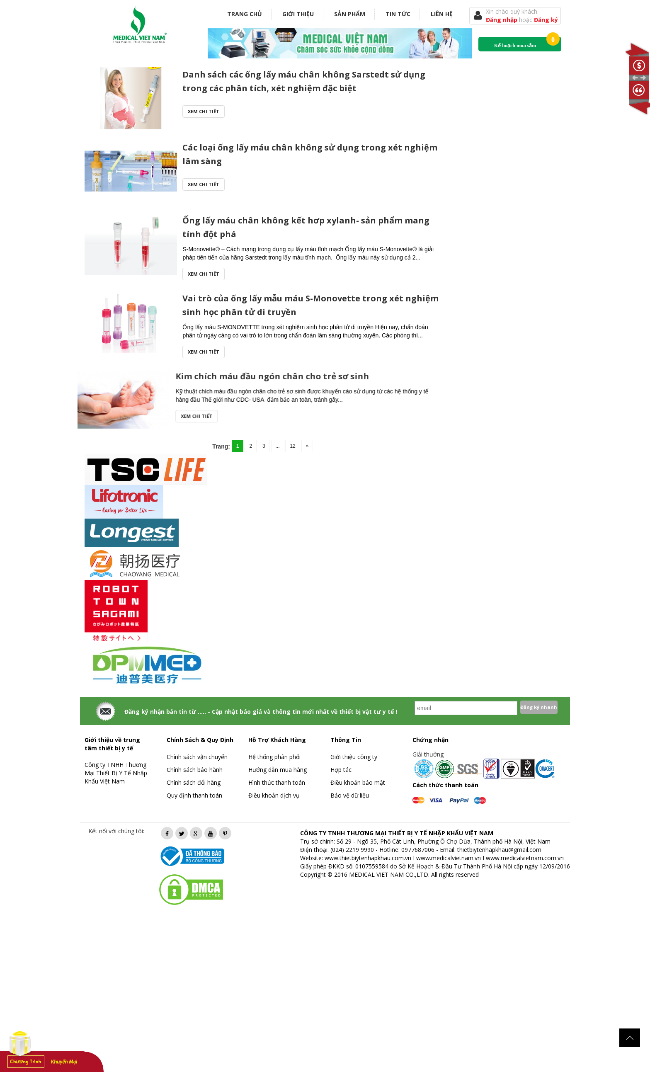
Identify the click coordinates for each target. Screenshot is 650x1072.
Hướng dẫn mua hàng (277, 770)
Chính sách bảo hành (195, 770)
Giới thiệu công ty (353, 757)
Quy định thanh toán (194, 795)
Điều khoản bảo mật (357, 782)
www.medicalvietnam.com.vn (525, 858)
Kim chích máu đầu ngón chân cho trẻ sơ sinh (101, 376)
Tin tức (398, 14)
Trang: (221, 446)
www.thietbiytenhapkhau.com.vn (368, 858)
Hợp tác (341, 770)
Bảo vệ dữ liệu (349, 795)
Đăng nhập (502, 20)
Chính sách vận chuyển (197, 757)
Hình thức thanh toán (276, 782)
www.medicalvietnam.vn (448, 858)
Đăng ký (546, 20)
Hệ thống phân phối (274, 757)
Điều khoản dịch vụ (274, 795)
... (278, 446)
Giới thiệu (298, 14)
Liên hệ (442, 14)
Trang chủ (244, 14)
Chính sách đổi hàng (194, 782)
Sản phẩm (349, 14)
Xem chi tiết (203, 111)
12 (292, 446)
